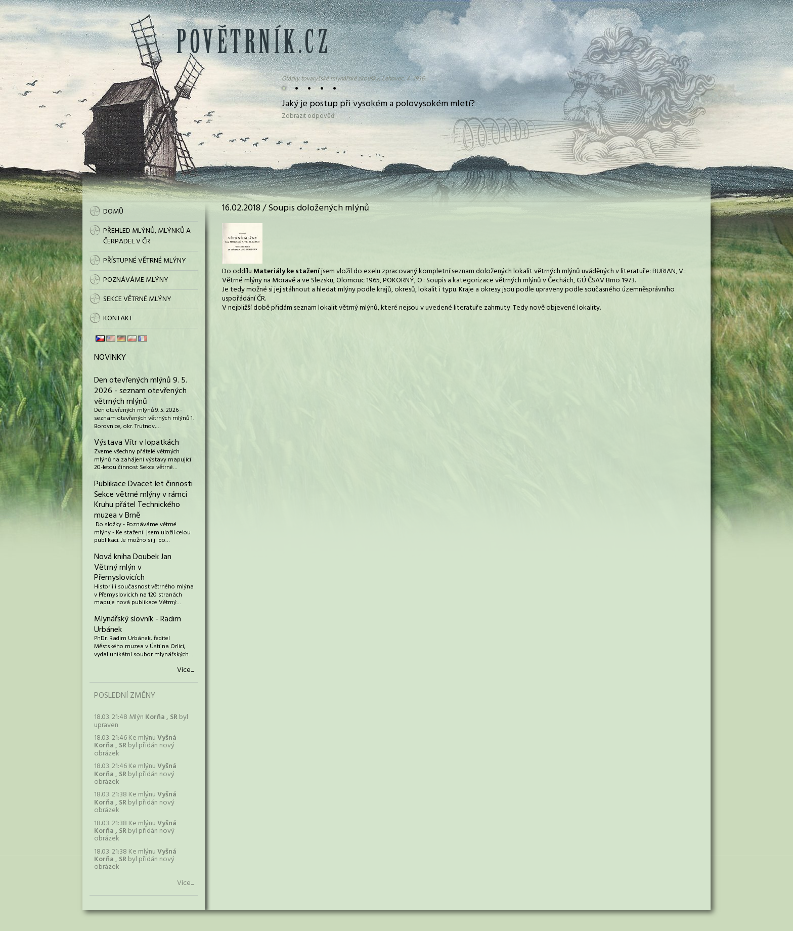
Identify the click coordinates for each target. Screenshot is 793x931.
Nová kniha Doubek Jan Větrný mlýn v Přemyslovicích (132, 568)
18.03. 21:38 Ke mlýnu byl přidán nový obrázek (135, 802)
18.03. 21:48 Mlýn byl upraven (141, 721)
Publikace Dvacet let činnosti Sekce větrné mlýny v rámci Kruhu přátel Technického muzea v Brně (143, 500)
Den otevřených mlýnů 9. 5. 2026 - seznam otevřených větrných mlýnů (140, 391)
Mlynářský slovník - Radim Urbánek (137, 625)
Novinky (110, 357)
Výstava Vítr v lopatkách (136, 442)
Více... (185, 670)
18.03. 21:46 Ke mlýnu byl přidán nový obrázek (135, 745)
